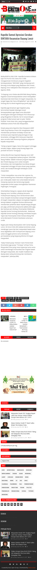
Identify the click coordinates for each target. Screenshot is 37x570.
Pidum (22, 487)
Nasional (5, 480)
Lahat (3, 477)
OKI (21, 480)
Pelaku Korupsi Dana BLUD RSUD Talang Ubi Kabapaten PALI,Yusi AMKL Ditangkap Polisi (23, 433)
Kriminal (28, 473)
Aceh (3, 470)
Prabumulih (5, 491)
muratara (5, 494)
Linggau (10, 477)
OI (16, 480)
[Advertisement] (18, 276)
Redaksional (15, 491)
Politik (12, 300)
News (11, 480)
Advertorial (11, 470)
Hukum (15, 473)
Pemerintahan (24, 298)
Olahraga (5, 484)
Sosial (19, 300)
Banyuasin (20, 470)
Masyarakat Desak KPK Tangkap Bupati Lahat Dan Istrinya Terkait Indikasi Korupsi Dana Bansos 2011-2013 (23, 415)
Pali (20, 484)
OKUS (25, 480)
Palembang (13, 484)
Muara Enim (19, 477)
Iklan (21, 473)
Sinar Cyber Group (13, 567)
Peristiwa (5, 300)
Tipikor (30, 491)
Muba (16, 298)
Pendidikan (5, 487)
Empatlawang (6, 473)
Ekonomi (9, 298)
